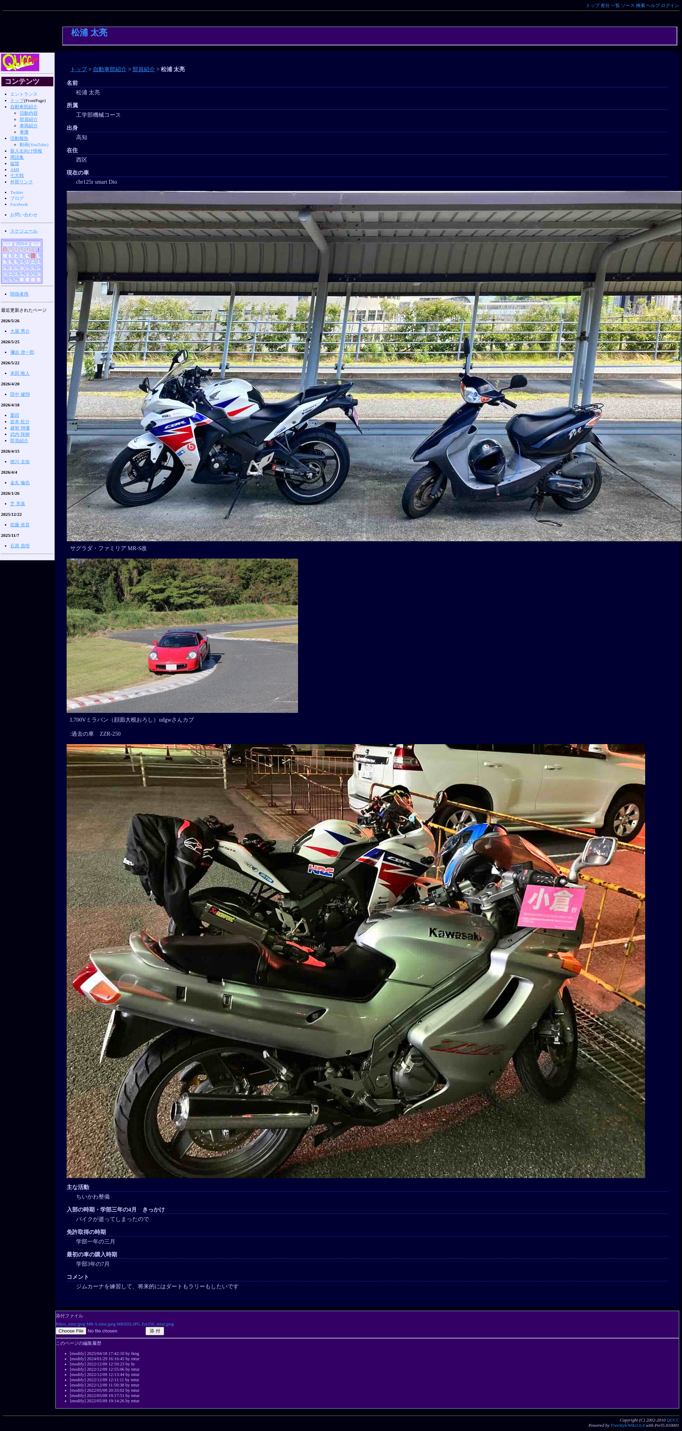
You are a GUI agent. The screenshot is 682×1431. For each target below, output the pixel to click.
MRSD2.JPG (128, 1324)
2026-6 (21, 244)
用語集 (17, 157)
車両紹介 (29, 125)
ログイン (670, 5)
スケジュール (24, 231)
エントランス (24, 94)
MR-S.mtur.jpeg (100, 1324)
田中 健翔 (19, 394)
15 (10, 267)
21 (5, 273)
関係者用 (19, 294)
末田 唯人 (19, 373)
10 (22, 261)
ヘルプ (653, 5)
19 (33, 267)
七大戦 (17, 175)
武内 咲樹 (19, 434)
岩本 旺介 (19, 421)
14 (5, 267)
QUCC (673, 1420)
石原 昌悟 (19, 545)
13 (38, 261)
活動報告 (19, 138)
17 (22, 267)
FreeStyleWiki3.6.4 (628, 1425)
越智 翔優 (19, 428)
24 (22, 273)
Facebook (19, 204)
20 (38, 267)
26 (33, 273)
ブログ (17, 198)
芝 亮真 (17, 503)
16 (16, 267)
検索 (640, 5)
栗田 (14, 415)
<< (7, 244)
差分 (605, 5)
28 (5, 279)
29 (10, 279)
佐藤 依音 (19, 524)
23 (16, 273)
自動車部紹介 (110, 69)
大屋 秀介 (19, 331)
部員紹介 (144, 69)
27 (38, 273)
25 (27, 273)
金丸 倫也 (19, 482)
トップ (593, 5)
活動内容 (29, 113)
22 (10, 273)
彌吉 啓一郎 (22, 352)
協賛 (14, 163)
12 (33, 261)
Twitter (16, 192)
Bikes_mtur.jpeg (70, 1324)
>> (35, 244)
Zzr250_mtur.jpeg (157, 1324)
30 (16, 279)
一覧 (615, 5)
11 (27, 261)
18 (27, 267)
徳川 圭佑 (19, 461)
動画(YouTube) (34, 144)
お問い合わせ (24, 214)
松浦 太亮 (89, 32)
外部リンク (21, 181)
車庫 (24, 132)
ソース (628, 5)
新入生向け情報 (26, 151)
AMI (14, 169)
